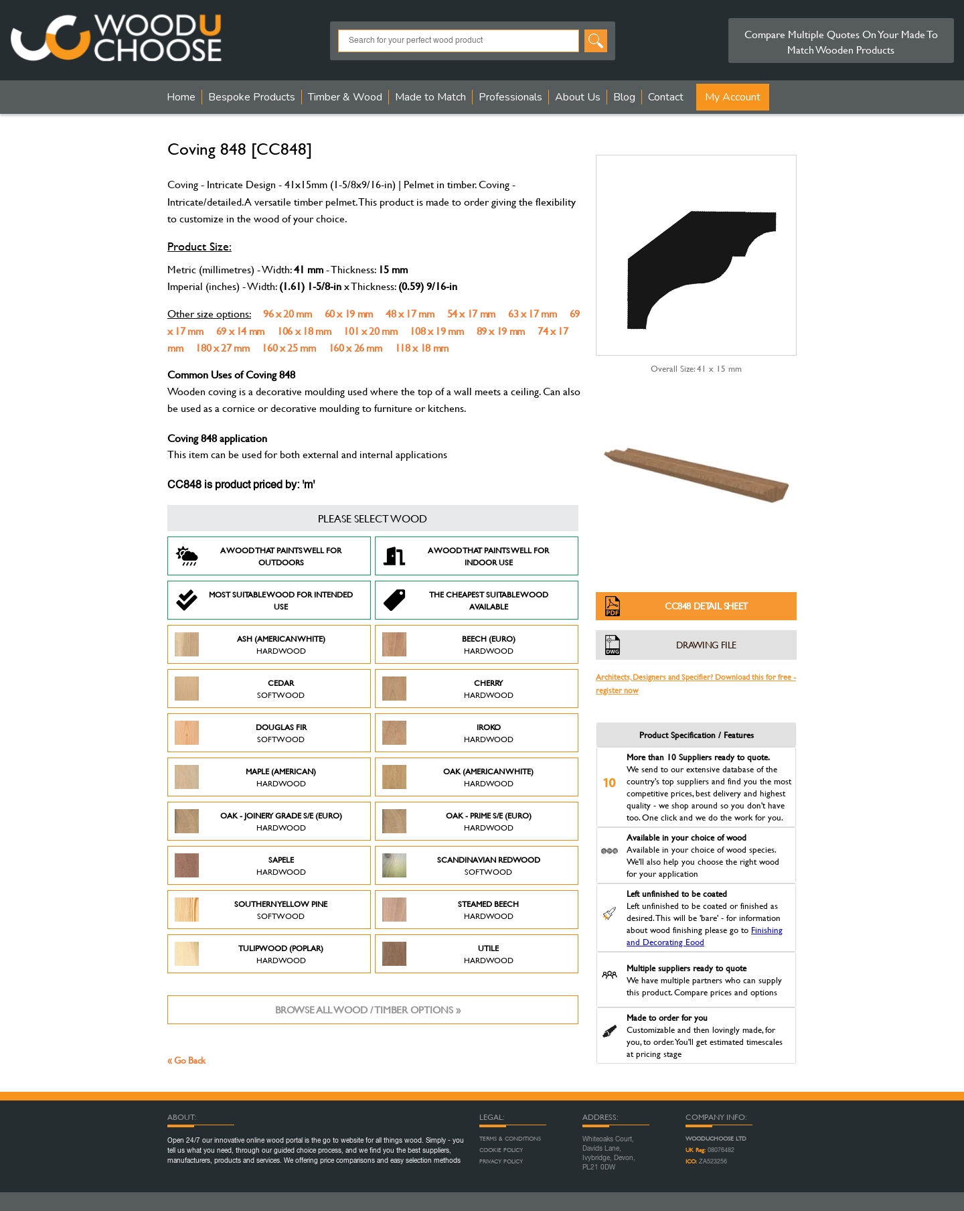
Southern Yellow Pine (251, 910)
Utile (447, 954)
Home (181, 97)
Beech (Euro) (448, 644)
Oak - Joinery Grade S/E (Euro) (258, 821)
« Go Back (186, 1060)
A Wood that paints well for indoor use (465, 556)
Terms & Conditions (510, 1138)
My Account (732, 97)
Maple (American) (245, 777)
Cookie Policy (501, 1150)
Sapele (240, 865)
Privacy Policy (501, 1161)
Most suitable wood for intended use (264, 600)
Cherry (447, 688)
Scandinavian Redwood (461, 865)
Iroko (447, 733)
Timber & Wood (345, 97)
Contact (666, 97)
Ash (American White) (250, 644)
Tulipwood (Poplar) (249, 954)
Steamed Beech (450, 910)
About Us (577, 97)
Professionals (510, 97)
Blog (624, 97)
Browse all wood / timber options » (368, 1010)
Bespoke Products (251, 97)
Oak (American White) (458, 777)
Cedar (240, 688)
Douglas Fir (241, 733)
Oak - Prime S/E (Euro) (457, 821)
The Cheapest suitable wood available (465, 600)
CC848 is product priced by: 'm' (241, 485)
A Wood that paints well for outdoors (258, 556)
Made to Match (430, 97)
